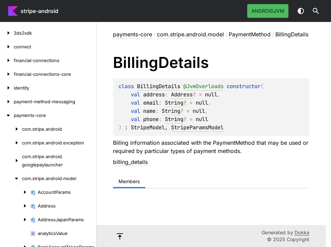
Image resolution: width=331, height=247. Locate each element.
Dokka (302, 232)
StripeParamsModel (197, 127)
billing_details (130, 161)
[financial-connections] (7, 60)
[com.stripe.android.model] (11, 178)
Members (129, 181)
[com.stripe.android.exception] (11, 143)
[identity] (7, 88)
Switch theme (301, 11)
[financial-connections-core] (7, 74)
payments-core (132, 34)
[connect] (7, 47)
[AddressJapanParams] (15, 219)
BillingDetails (158, 86)
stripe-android (39, 11)
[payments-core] (7, 115)
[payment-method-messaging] (7, 101)
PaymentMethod (250, 34)
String (174, 102)
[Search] (316, 11)
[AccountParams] (15, 192)
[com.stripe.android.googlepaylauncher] (11, 161)
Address (182, 94)
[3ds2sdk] (7, 33)
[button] (316, 11)
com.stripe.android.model (190, 34)
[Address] (15, 206)
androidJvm (267, 11)
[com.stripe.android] (11, 129)
